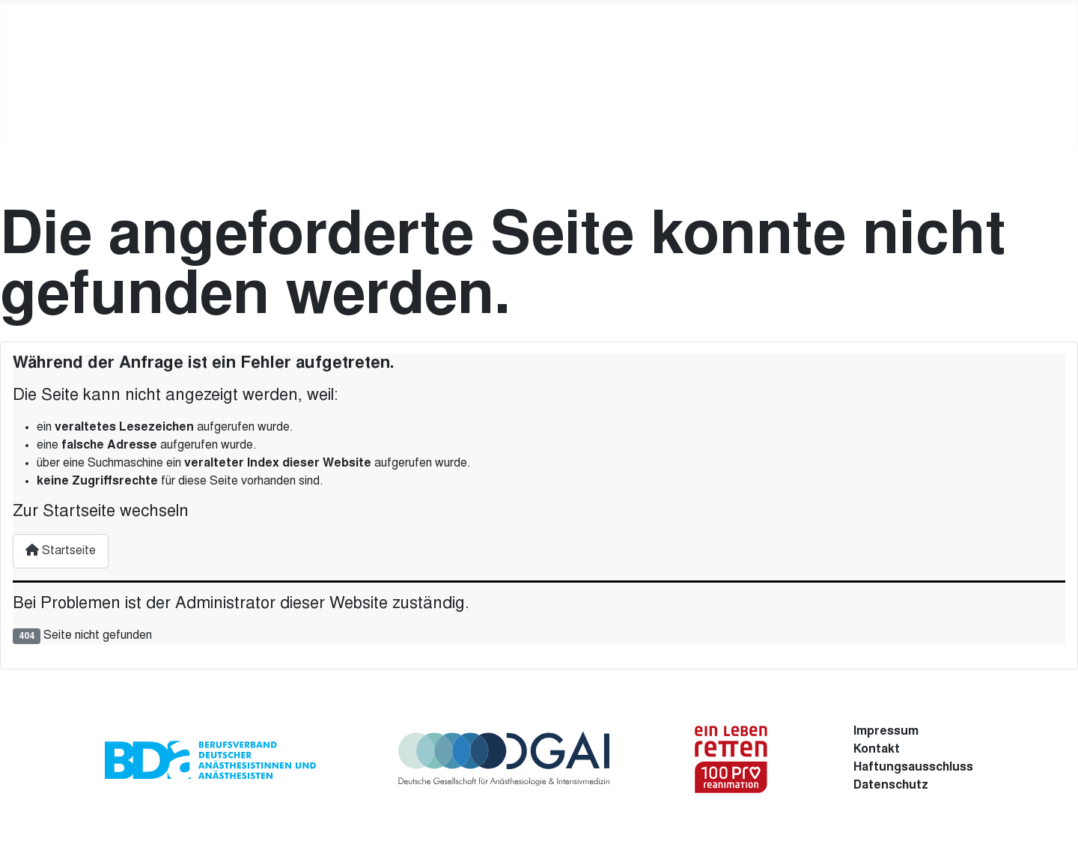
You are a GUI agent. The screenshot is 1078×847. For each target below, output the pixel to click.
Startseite (60, 550)
